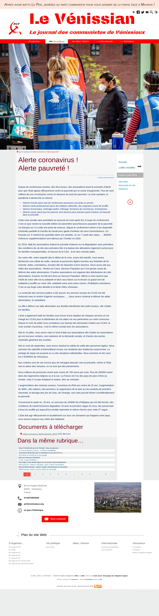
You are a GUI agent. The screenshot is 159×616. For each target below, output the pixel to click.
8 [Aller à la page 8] (82, 486)
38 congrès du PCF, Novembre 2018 (20, 576)
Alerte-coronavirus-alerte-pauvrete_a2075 (44, 440)
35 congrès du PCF (14, 566)
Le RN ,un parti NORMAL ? (30, 469)
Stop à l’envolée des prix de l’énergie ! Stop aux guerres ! (43, 455)
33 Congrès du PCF (14, 560)
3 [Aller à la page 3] (42, 486)
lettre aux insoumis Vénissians (32, 467)
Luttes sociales (52, 560)
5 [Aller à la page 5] (58, 486)
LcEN (81, 592)
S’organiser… (15, 555)
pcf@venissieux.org (34, 516)
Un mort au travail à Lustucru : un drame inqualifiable (41, 458)
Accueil (123, 162)
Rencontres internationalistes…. (109, 560)
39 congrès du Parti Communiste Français (22, 580)
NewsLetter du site (129, 185)
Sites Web (124, 181)
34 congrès (11, 563)
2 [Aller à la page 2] (34, 486)
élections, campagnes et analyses (141, 566)
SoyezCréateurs (89, 595)
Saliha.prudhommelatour (105, 177)
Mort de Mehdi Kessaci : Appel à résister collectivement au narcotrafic (49, 478)
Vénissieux (136, 555)
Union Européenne (104, 563)
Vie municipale (135, 560)
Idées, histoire (80, 555)
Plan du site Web (34, 547)
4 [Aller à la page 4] (50, 486)
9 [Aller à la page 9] (90, 486)
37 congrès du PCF (14, 573)
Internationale (106, 555)
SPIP (101, 595)
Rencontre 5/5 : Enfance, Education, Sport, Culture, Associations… (47, 475)
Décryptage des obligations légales (116, 592)
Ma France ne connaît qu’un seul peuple (36, 464)
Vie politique (25, 152)
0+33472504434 (31, 510)
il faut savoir (97, 592)
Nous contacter (55, 531)
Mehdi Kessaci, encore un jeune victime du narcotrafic (42, 481)
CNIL (75, 592)
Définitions (124, 189)
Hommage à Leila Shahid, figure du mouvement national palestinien (48, 472)
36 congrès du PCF (14, 570)
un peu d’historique (33, 522)
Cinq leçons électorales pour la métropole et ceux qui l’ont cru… (46, 461)
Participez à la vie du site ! (144, 608)
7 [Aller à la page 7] (74, 486)
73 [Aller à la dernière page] (106, 486)
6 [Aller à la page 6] (66, 486)
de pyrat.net (74, 595)
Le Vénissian (134, 563)
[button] (127, 13)
